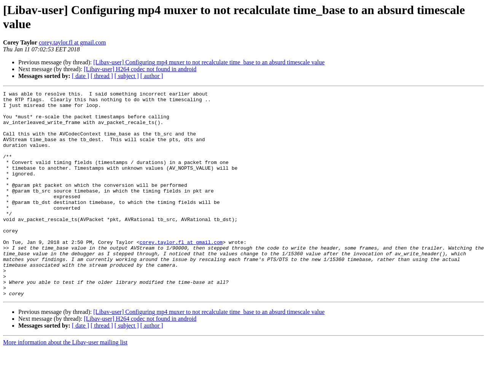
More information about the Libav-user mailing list (65, 383)
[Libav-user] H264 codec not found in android (140, 69)
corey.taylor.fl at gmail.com (72, 42)
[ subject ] (127, 76)
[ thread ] (102, 76)
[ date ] (80, 76)
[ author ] (151, 76)
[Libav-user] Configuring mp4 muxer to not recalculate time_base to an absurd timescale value (209, 62)
